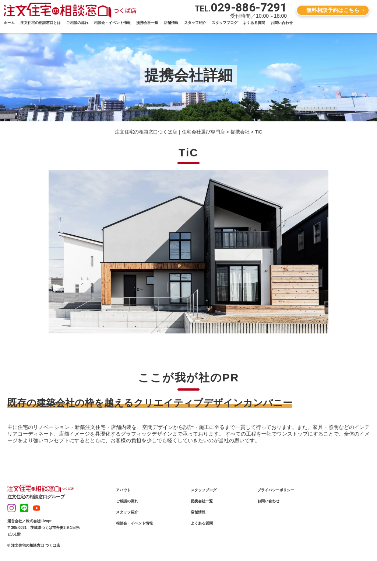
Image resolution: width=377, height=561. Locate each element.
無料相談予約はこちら (333, 10)
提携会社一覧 (147, 23)
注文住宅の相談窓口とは (40, 23)
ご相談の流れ (77, 23)
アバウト (123, 490)
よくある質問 (254, 23)
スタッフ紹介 (195, 23)
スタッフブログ (224, 23)
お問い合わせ (282, 23)
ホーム (9, 23)
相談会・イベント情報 (112, 23)
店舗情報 (171, 23)
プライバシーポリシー (275, 490)
